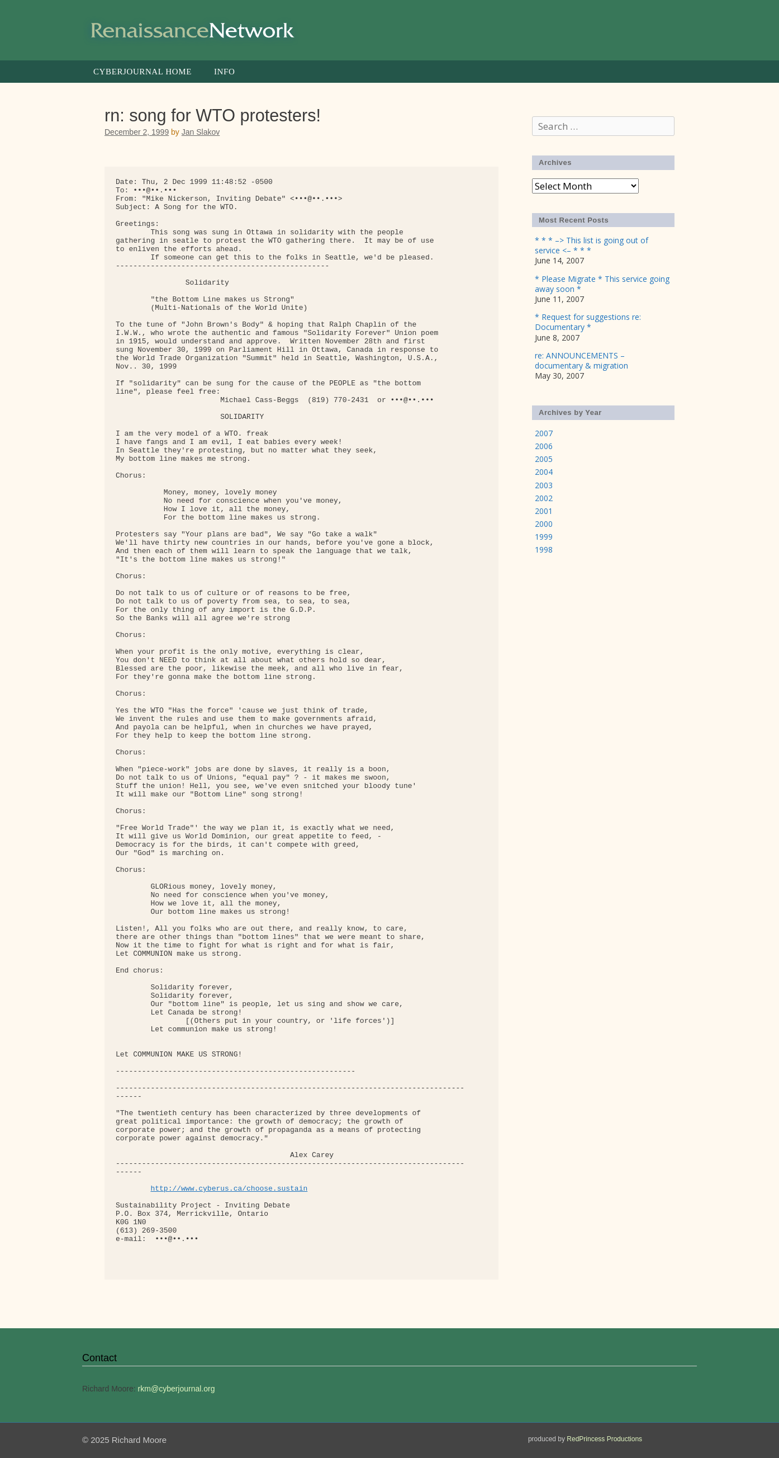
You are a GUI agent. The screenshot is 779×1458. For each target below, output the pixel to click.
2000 (544, 523)
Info (224, 71)
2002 (544, 498)
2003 (544, 485)
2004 (544, 471)
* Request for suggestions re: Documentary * (588, 322)
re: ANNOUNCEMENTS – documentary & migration (581, 360)
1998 (544, 549)
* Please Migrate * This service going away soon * (602, 283)
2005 (544, 459)
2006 (544, 446)
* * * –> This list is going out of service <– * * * (591, 245)
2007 (544, 433)
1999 (544, 536)
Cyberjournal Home (142, 71)
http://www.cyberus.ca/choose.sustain (228, 1189)
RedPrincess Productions (604, 1439)
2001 (544, 511)
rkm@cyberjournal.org (176, 1388)
